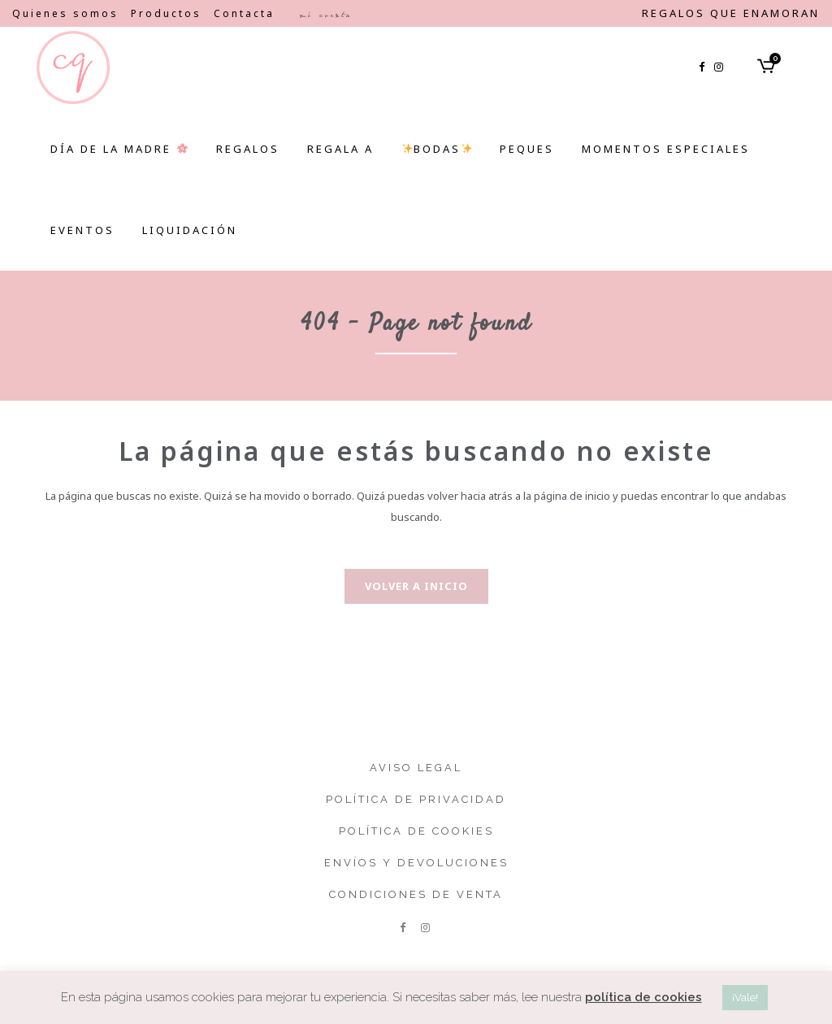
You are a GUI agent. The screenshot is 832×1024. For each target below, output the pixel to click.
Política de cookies (416, 831)
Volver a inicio (416, 586)
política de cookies (643, 997)
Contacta (244, 13)
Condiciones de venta (416, 894)
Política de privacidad (416, 799)
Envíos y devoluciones (416, 863)
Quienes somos (65, 13)
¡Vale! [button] (745, 997)
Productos (166, 13)
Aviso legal (416, 767)
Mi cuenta (325, 15)
